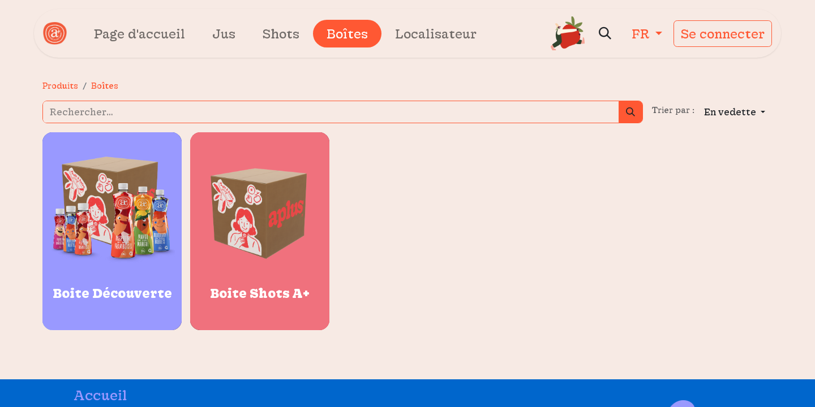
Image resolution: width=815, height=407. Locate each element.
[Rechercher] (630, 112)
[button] (605, 33)
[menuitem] (139, 33)
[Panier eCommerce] (567, 33)
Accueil (100, 395)
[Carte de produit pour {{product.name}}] (112, 231)
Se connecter (723, 33)
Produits (60, 85)
